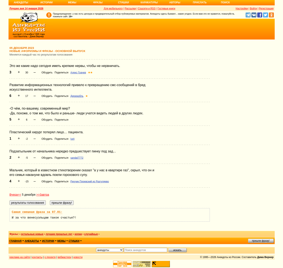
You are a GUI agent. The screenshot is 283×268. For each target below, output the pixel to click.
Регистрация (266, 8)
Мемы (72, 2)
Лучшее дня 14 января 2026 (26, 8)
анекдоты (32, 241)
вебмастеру (64, 257)
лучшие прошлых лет (59, 234)
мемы (61, 241)
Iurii (72, 138)
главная (16, 241)
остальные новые (32, 234)
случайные (91, 234)
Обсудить (46, 72)
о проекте (50, 257)
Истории (47, 2)
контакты (37, 257)
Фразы (98, 2)
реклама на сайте (20, 257)
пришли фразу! (260, 240)
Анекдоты (21, 2)
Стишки (123, 2)
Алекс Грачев (78, 72)
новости (77, 257)
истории (48, 241)
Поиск (225, 2)
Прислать (200, 2)
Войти (253, 8)
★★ (90, 72)
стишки (74, 241)
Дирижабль (77, 96)
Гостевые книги (166, 8)
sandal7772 (76, 157)
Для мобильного (113, 8)
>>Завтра (42, 194)
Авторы (174, 2)
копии (78, 234)
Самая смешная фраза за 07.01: (37, 212)
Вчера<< (15, 194)
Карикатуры (149, 2)
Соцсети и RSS (147, 8)
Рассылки (130, 8)
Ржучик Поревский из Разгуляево (89, 181)
